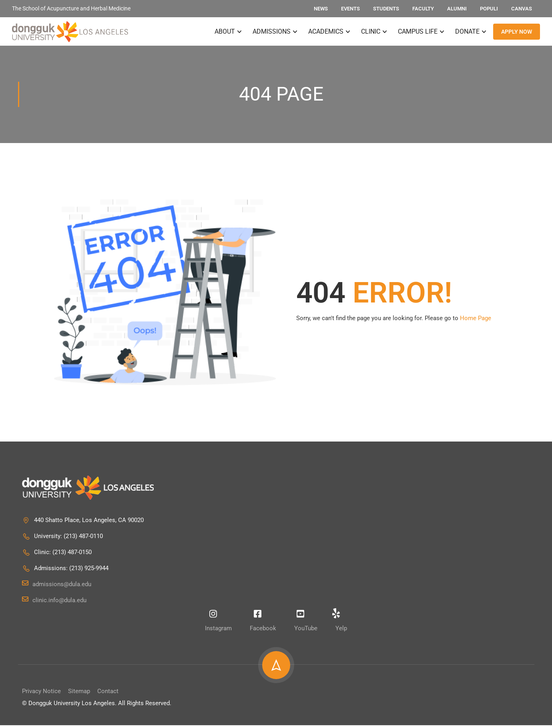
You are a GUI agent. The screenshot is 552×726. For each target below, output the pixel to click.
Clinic (370, 32)
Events (350, 9)
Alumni (457, 9)
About (225, 32)
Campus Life (418, 32)
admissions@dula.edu (56, 585)
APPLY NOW (516, 32)
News (321, 9)
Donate (467, 32)
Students (386, 9)
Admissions (272, 32)
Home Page (475, 319)
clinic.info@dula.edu (54, 601)
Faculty (423, 9)
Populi (489, 9)
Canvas (521, 9)
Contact (107, 692)
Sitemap (79, 692)
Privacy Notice (41, 692)
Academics (325, 32)
